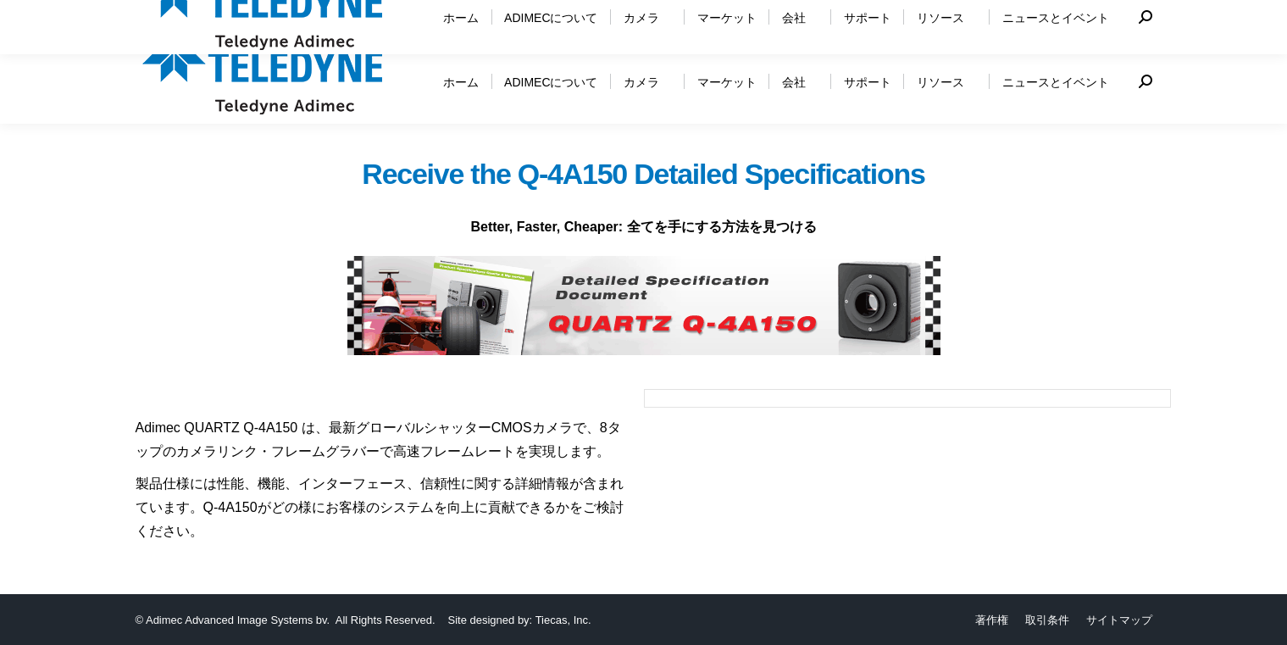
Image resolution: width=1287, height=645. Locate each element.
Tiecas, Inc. (563, 620)
